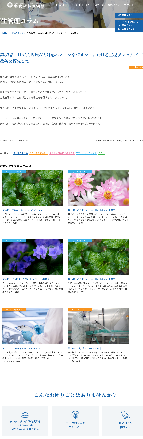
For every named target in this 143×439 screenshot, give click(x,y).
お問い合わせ (114, 5)
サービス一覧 (71, 5)
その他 (101, 152)
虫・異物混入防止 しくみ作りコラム (128, 25)
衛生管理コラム (125, 15)
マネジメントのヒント (86, 152)
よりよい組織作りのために (62, 152)
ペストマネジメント (38, 152)
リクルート (129, 5)
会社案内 (86, 5)
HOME (4, 32)
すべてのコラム (20, 152)
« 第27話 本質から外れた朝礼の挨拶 (14, 140)
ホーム (58, 5)
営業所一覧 (99, 5)
